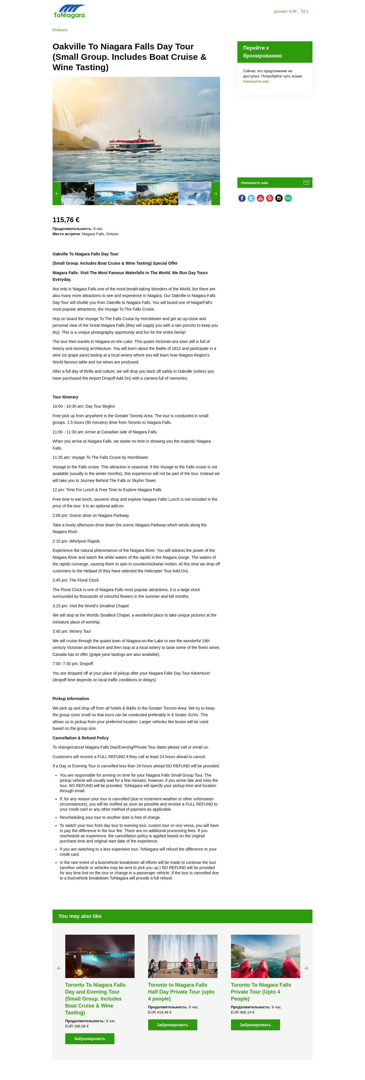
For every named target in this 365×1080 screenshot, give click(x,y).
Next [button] (306, 968)
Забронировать (89, 1038)
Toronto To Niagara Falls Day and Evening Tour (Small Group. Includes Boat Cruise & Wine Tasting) (95, 999)
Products (60, 30)
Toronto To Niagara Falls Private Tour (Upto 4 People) (261, 992)
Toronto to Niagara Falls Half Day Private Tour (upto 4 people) (181, 992)
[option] (73, 193)
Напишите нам (256, 81)
